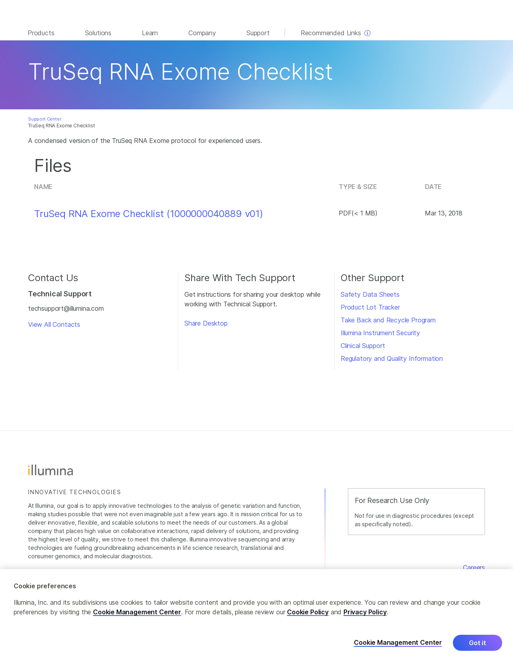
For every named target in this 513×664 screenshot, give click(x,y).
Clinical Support (363, 346)
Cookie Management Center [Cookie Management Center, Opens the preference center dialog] (398, 642)
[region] (256, 616)
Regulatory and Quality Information (392, 358)
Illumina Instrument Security (380, 333)
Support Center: (45, 119)
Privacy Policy (365, 612)
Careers (474, 567)
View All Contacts (54, 324)
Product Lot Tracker (370, 307)
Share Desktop (206, 323)
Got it (477, 643)
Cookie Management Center (137, 612)
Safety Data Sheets (370, 294)
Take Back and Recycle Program (388, 320)
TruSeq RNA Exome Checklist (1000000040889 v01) (148, 213)
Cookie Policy (308, 612)
